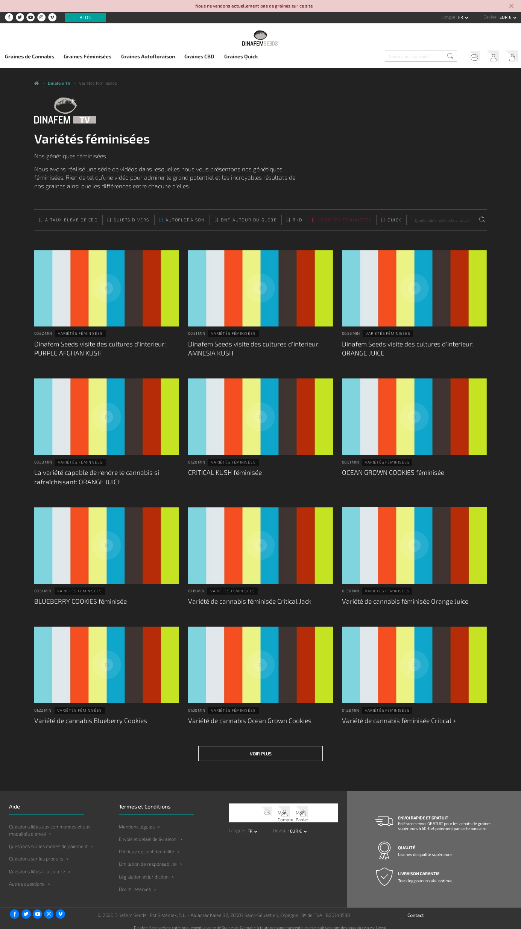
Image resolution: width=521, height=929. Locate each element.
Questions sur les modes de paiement (48, 840)
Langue (448, 16)
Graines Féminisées (87, 56)
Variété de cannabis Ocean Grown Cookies (245, 717)
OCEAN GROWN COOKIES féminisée (389, 473)
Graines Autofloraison (148, 56)
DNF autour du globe (248, 224)
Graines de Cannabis (29, 56)
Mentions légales (137, 821)
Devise (490, 16)
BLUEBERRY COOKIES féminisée (77, 599)
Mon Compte (489, 57)
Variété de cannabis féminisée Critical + (396, 717)
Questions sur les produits (36, 853)
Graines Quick (241, 56)
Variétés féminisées (344, 224)
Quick (394, 224)
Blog (85, 17)
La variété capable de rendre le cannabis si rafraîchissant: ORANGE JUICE (92, 477)
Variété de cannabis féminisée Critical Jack (246, 599)
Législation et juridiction (144, 871)
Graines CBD (199, 56)
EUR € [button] (506, 17)
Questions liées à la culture (37, 865)
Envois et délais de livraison (147, 833)
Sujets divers (131, 224)
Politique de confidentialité (146, 846)
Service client (467, 57)
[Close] (511, 6)
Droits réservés (135, 883)
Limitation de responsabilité (148, 858)
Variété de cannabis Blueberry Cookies (86, 717)
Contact (415, 909)
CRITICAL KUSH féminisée (222, 473)
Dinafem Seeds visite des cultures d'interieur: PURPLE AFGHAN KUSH (96, 351)
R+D (297, 224)
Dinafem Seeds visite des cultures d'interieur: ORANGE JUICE (404, 351)
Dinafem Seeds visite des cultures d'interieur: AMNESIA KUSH (250, 351)
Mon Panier (510, 57)
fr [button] (461, 17)
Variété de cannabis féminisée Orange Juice (401, 599)
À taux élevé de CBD (71, 224)
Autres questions (26, 878)
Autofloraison (185, 224)
